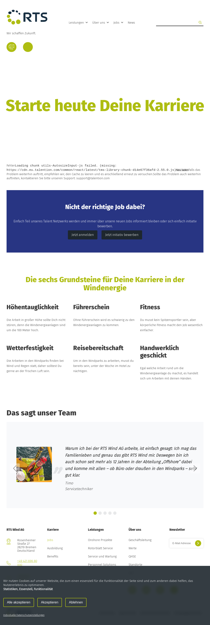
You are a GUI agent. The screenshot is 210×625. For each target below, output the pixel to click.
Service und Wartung (102, 556)
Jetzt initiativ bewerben (121, 235)
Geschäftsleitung (140, 540)
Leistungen (78, 22)
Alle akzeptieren (18, 602)
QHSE (132, 556)
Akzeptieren (49, 602)
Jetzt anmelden (83, 235)
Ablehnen (76, 602)
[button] (15, 468)
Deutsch (28, 48)
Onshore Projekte (100, 540)
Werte (133, 548)
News (131, 22)
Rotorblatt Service (100, 548)
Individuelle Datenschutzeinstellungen (24, 615)
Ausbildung (55, 548)
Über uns (100, 22)
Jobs (118, 22)
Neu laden (182, 170)
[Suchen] (200, 22)
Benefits (52, 556)
